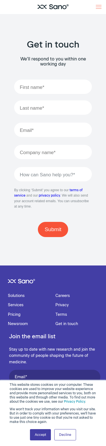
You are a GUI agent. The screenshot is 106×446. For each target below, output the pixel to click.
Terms (61, 314)
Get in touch (66, 323)
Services (15, 305)
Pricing (14, 314)
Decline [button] (65, 435)
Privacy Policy (74, 402)
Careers (62, 295)
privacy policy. (50, 195)
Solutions (16, 295)
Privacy (62, 305)
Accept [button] (40, 435)
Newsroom (18, 323)
